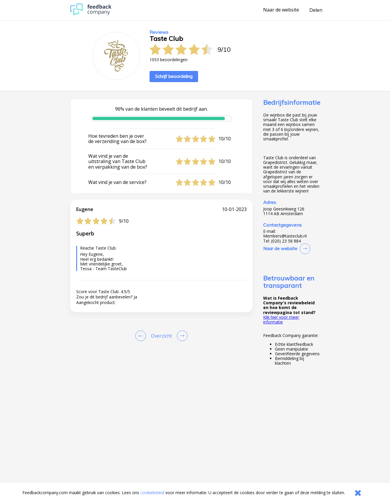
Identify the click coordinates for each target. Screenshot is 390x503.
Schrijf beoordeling (173, 76)
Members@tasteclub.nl (285, 236)
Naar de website (281, 10)
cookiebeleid (152, 492)
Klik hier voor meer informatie (281, 319)
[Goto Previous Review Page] (141, 336)
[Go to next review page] (181, 336)
